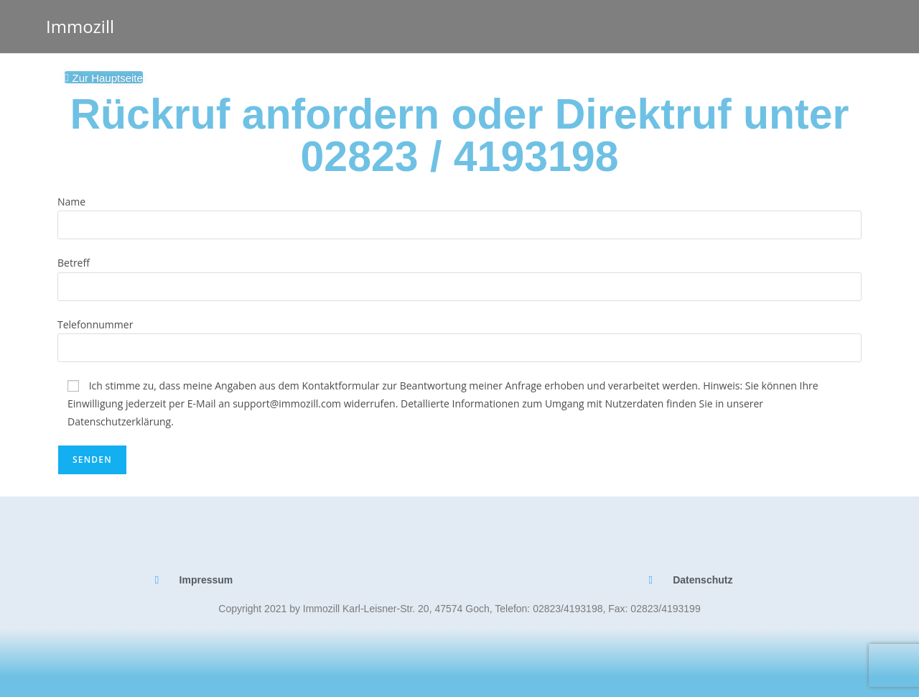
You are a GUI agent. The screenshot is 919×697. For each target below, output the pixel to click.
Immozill (80, 26)
